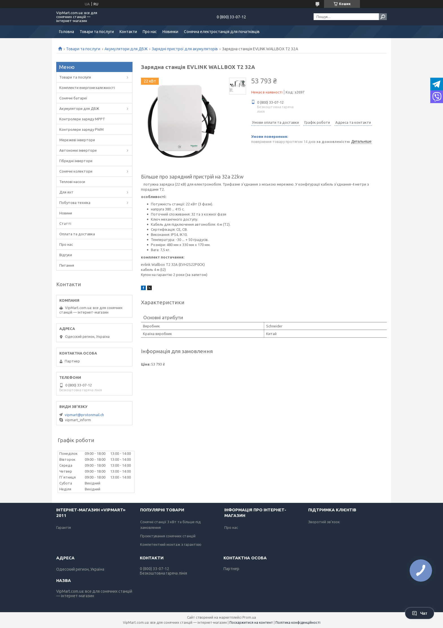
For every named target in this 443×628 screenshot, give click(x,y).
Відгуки (65, 255)
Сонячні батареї (73, 98)
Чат (419, 613)
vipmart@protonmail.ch (84, 415)
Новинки (170, 31)
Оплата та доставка (77, 234)
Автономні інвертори (78, 150)
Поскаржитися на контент (251, 622)
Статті (65, 223)
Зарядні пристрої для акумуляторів (185, 49)
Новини (65, 213)
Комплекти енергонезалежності (87, 88)
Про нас (150, 31)
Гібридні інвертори (75, 161)
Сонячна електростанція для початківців (222, 31)
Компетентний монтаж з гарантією (170, 544)
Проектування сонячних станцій (168, 536)
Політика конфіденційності (297, 622)
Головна (66, 31)
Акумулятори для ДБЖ (126, 49)
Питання (66, 265)
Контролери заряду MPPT (82, 119)
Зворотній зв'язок (324, 522)
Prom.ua (249, 617)
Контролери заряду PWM (81, 129)
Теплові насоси (72, 182)
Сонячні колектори (75, 171)
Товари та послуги (97, 31)
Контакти (128, 31)
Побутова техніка (74, 203)
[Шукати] (383, 16)
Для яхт (66, 192)
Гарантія (63, 527)
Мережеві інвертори (77, 140)
